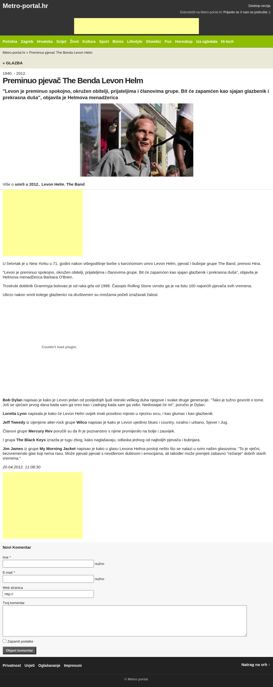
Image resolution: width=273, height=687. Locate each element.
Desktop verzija (259, 6)
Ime (7, 557)
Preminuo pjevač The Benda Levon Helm (61, 53)
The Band (75, 184)
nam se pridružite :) (256, 12)
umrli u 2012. (27, 184)
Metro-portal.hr (25, 5)
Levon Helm (53, 184)
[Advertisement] (136, 26)
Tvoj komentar (14, 603)
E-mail (9, 572)
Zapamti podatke (18, 641)
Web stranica (13, 588)
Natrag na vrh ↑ (256, 664)
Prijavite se (231, 12)
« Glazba (13, 63)
